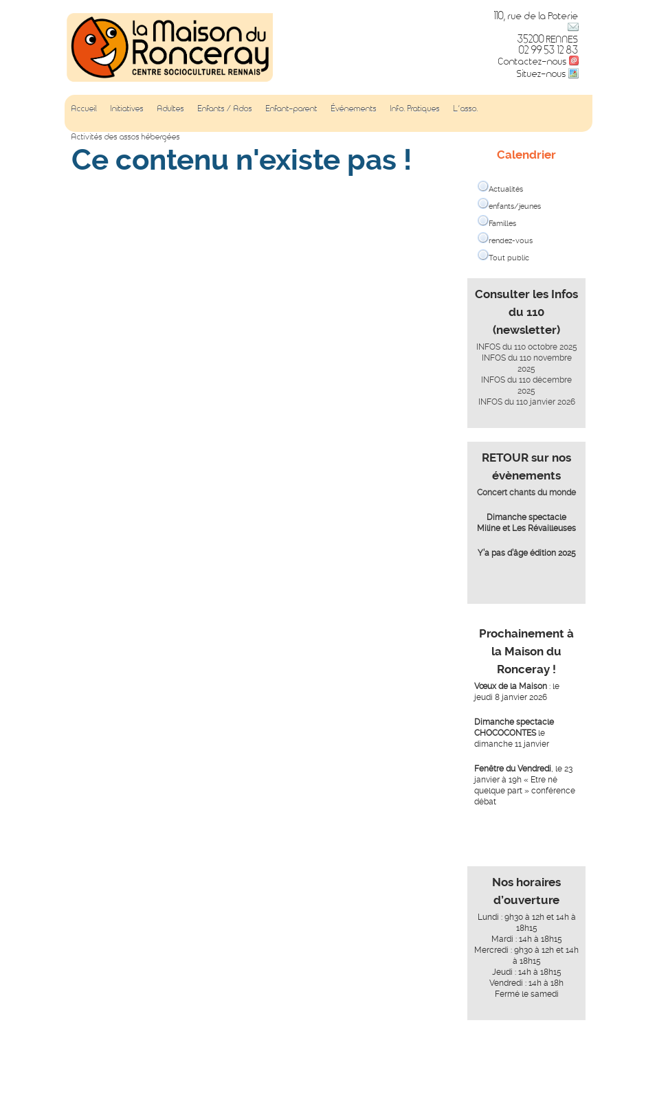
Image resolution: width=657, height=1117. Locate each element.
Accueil (84, 108)
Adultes (170, 108)
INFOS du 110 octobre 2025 (526, 347)
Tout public (509, 257)
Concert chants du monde (526, 492)
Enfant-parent (292, 108)
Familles (502, 223)
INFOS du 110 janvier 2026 (526, 402)
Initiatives (127, 108)
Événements (354, 108)
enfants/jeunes (515, 206)
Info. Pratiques (415, 108)
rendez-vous (511, 240)
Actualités (506, 189)
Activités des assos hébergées (125, 136)
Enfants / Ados (225, 108)
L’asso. (466, 108)
